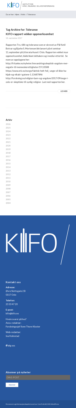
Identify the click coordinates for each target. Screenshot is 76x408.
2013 (8, 170)
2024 (8, 131)
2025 (8, 127)
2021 (8, 142)
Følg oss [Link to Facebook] (11, 345)
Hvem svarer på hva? (16, 319)
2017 (8, 156)
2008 (8, 188)
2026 (8, 124)
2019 (8, 149)
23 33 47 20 (12, 304)
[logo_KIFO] (31, 5)
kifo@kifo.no (12, 313)
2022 (8, 138)
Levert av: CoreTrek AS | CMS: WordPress (44, 404)
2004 (8, 203)
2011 (8, 178)
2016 (8, 160)
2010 (8, 181)
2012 (8, 174)
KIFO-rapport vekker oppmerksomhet (30, 34)
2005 (8, 199)
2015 (8, 163)
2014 (8, 167)
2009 (8, 185)
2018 (8, 153)
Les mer (64, 91)
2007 (8, 192)
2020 (8, 145)
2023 (8, 135)
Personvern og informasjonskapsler (18, 404)
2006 (8, 196)
